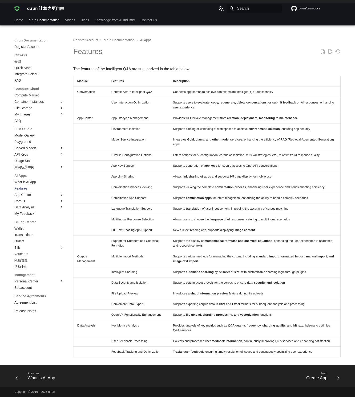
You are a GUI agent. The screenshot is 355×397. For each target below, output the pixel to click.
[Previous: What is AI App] (37, 377)
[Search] (254, 8)
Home (18, 20)
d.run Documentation (44, 20)
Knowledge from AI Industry (115, 20)
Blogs (85, 20)
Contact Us (149, 20)
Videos (70, 20)
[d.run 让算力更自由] (16, 8)
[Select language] (221, 8)
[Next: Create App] (321, 377)
